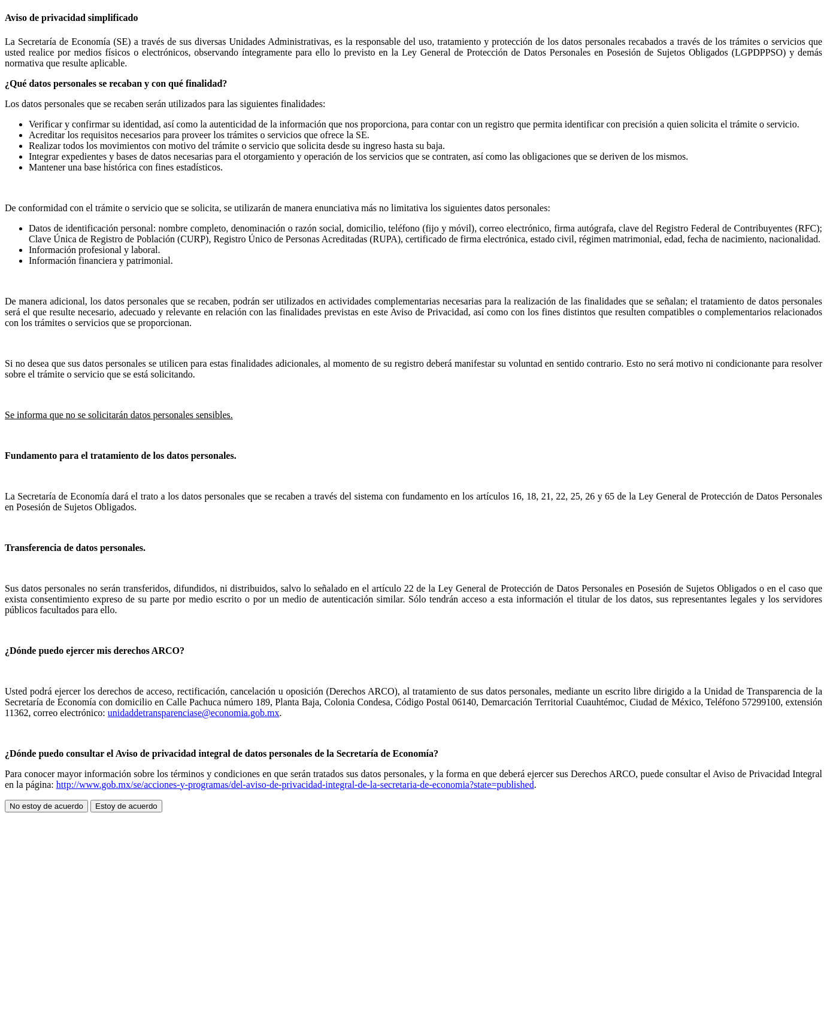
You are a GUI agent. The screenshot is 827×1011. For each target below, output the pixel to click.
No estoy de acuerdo (46, 806)
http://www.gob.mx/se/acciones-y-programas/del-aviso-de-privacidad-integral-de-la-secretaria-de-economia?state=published (295, 784)
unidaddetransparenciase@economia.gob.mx (194, 713)
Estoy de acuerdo (126, 806)
